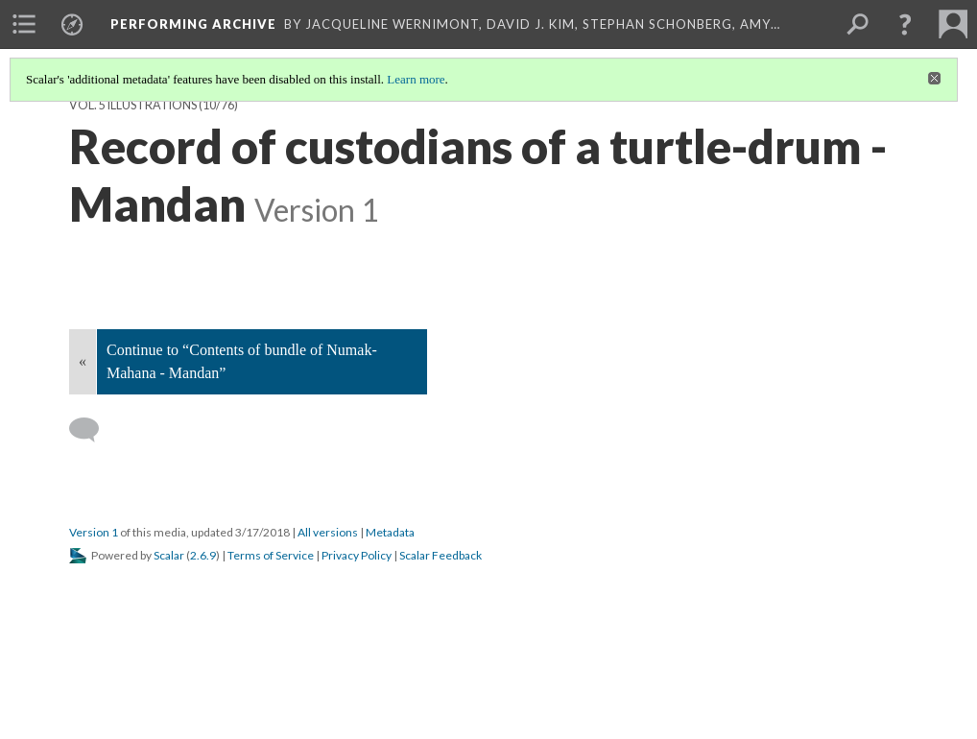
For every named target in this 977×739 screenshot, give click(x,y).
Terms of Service (270, 555)
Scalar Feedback (440, 555)
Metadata (390, 532)
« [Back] (82, 361)
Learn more (415, 79)
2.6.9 (203, 555)
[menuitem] (24, 24)
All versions (328, 532)
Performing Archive (193, 24)
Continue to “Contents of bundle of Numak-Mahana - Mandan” (242, 361)
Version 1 (93, 532)
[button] (905, 24)
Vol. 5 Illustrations (133, 105)
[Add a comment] (92, 429)
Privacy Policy (357, 555)
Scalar (169, 555)
